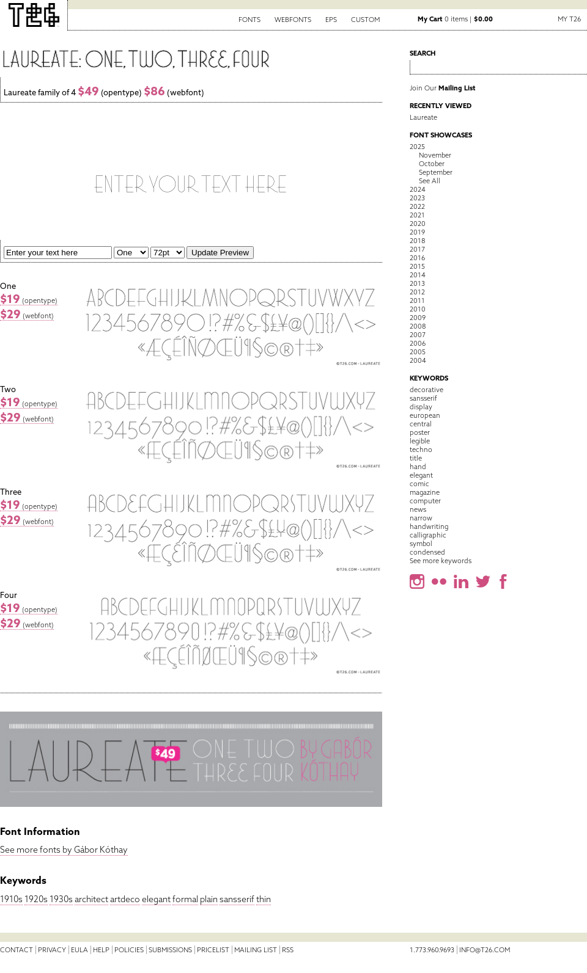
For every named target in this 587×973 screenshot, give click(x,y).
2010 (418, 309)
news (418, 509)
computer (425, 501)
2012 (417, 292)
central (421, 424)
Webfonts (293, 19)
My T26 (569, 19)
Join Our (443, 88)
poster (420, 432)
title (416, 458)
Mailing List (255, 950)
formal (185, 899)
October (432, 163)
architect (91, 899)
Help (101, 950)
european (425, 415)
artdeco (125, 899)
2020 (418, 223)
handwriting (429, 526)
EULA (79, 950)
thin (263, 899)
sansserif (237, 899)
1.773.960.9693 (432, 950)
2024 (418, 189)
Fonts (249, 19)
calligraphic (428, 535)
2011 (417, 300)
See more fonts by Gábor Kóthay (64, 849)
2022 (417, 206)
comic (419, 483)
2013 (417, 283)
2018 (417, 240)
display (421, 407)
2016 (417, 257)
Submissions (170, 950)
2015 (417, 266)
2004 (418, 360)
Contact (16, 950)
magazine (425, 492)
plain (209, 899)
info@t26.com (484, 950)
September (435, 172)
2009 (418, 317)
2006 (418, 343)
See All (429, 181)
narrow (421, 518)
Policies (129, 950)
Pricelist (213, 950)
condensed (427, 552)
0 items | (455, 19)
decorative (426, 389)
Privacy (52, 950)
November (435, 155)
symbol (421, 543)
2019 (417, 232)
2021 (417, 215)
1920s (36, 899)
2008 (418, 326)
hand (418, 466)
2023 (417, 198)
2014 (418, 275)
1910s (11, 899)
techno (421, 449)
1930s (61, 899)
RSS (288, 950)
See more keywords (440, 560)
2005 (418, 352)
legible (420, 441)
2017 (417, 249)
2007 (418, 334)
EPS (331, 19)
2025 (417, 146)
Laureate (423, 117)
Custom (365, 19)
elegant (156, 899)
